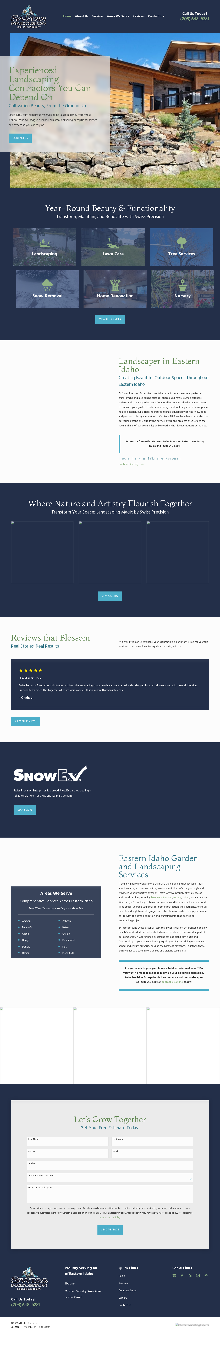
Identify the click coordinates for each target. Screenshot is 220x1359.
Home (122, 1276)
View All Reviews (25, 721)
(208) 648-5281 (194, 18)
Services (123, 1283)
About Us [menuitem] (81, 16)
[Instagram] (198, 1275)
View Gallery (110, 596)
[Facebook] (182, 1275)
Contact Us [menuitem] (156, 16)
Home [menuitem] (67, 16)
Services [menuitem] (97, 16)
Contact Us (20, 138)
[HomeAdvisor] (206, 1275)
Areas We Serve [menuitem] (118, 16)
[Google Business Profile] (174, 1275)
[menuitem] (15, 1327)
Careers (123, 1298)
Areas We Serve (127, 1291)
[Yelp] (190, 1275)
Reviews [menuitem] (139, 16)
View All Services (110, 319)
